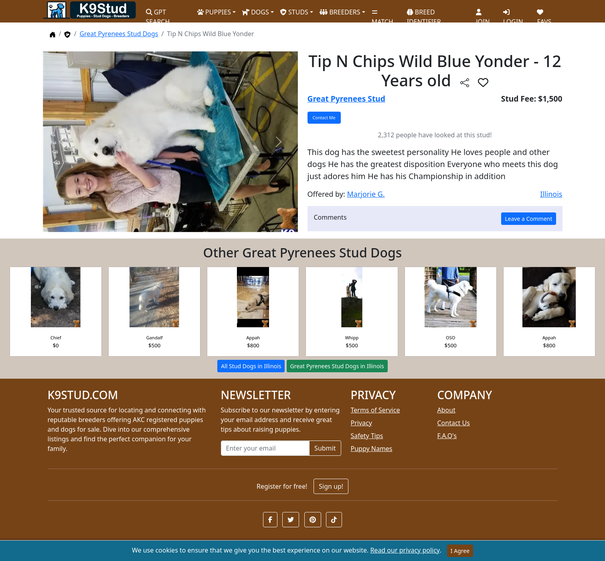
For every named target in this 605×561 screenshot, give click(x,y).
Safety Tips (367, 435)
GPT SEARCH (158, 13)
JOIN (483, 14)
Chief (56, 338)
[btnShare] (464, 82)
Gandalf (154, 338)
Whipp (352, 338)
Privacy (361, 422)
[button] (270, 519)
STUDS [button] (294, 12)
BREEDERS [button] (340, 12)
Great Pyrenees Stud (346, 98)
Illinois (551, 194)
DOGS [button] (255, 12)
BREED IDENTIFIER (424, 13)
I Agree (460, 551)
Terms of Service (375, 410)
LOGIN (513, 14)
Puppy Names (372, 448)
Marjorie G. (365, 194)
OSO (450, 338)
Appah (253, 338)
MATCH (382, 14)
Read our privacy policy (404, 550)
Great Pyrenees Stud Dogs (118, 33)
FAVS (544, 14)
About (446, 410)
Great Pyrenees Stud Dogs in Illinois (337, 366)
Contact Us (453, 422)
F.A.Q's (447, 435)
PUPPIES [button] (214, 12)
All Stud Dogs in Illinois (251, 366)
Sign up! (331, 486)
